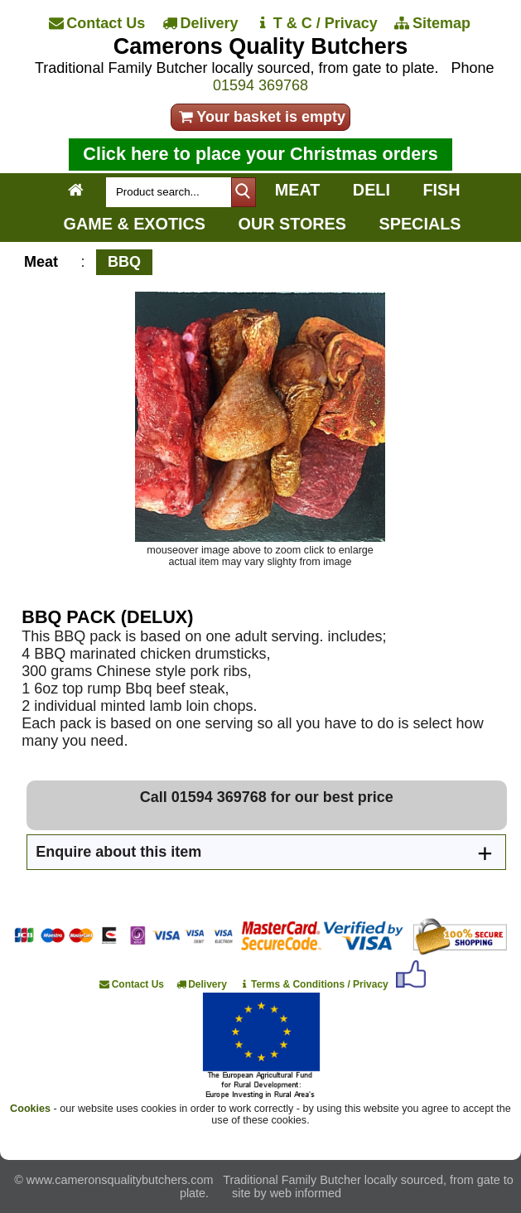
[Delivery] (201, 23)
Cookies (30, 1108)
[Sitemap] (433, 23)
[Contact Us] (97, 23)
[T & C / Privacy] (317, 23)
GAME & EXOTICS (134, 224)
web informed (305, 1193)
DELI (371, 190)
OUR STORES (292, 224)
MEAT (298, 190)
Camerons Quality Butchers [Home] (260, 46)
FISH (441, 190)
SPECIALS (420, 224)
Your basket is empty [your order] (260, 117)
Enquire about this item (118, 851)
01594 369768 (260, 85)
